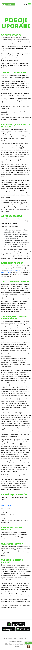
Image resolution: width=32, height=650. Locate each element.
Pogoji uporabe (23, 638)
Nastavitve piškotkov (16, 641)
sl (24, 4)
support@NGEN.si (6, 272)
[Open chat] (28, 646)
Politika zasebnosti (10, 638)
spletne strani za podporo (14, 270)
